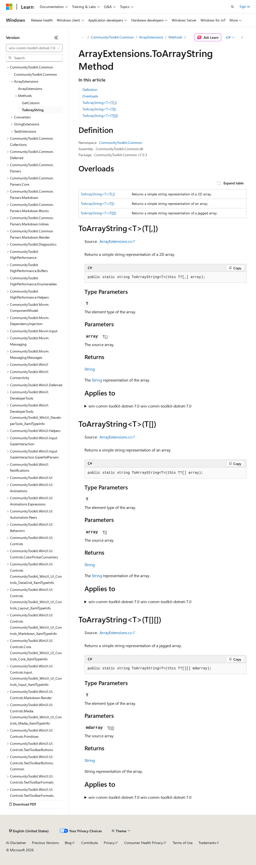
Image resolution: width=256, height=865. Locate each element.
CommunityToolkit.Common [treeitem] (35, 74)
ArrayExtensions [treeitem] (30, 88)
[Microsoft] (9, 6)
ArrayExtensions (151, 37)
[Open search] (233, 6)
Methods (175, 37)
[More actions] (242, 37)
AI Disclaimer (16, 842)
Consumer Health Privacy (143, 842)
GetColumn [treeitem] (31, 102)
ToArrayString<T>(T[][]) (100, 115)
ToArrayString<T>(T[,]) (99, 102)
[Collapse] (56, 37)
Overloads (90, 96)
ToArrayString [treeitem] (33, 109)
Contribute (89, 842)
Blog (68, 842)
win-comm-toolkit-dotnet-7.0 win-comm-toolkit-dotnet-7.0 (140, 406)
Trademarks (207, 842)
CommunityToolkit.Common (112, 37)
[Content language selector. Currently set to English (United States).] (29, 831)
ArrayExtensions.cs (116, 241)
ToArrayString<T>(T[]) (99, 109)
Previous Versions (45, 842)
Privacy (109, 842)
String (89, 369)
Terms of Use (182, 842)
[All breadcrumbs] (82, 37)
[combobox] (34, 48)
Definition (89, 89)
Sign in (245, 6)
